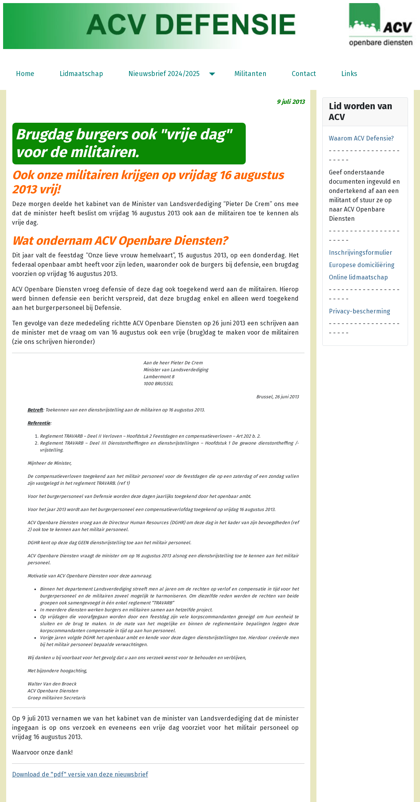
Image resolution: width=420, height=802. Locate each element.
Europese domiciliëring (361, 265)
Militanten (251, 74)
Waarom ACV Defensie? (361, 138)
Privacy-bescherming (359, 311)
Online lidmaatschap (358, 277)
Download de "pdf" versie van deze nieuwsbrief (80, 774)
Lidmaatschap (81, 74)
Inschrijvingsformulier (360, 252)
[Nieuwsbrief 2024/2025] (210, 74)
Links (349, 74)
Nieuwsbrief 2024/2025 (164, 74)
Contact (304, 74)
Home (25, 74)
